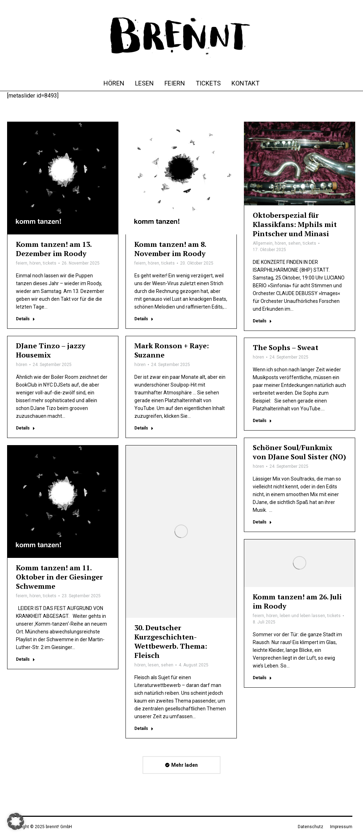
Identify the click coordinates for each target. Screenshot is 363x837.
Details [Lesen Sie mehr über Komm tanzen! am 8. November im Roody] (143, 318)
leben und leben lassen (302, 615)
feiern (21, 263)
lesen (153, 665)
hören (35, 263)
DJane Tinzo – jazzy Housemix (50, 350)
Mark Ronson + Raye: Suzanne (171, 350)
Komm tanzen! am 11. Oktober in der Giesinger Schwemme (59, 577)
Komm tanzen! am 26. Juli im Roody (297, 601)
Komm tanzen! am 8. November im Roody (170, 248)
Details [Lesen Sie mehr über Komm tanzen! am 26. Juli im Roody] (262, 677)
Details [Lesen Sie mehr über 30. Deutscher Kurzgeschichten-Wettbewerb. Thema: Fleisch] (143, 728)
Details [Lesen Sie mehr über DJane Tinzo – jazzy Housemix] (25, 428)
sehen (294, 243)
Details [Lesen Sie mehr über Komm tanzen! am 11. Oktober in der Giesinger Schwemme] (25, 659)
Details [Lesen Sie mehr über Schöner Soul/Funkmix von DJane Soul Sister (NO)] (262, 522)
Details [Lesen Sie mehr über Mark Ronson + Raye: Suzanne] (143, 428)
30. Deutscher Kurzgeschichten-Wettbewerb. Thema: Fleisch (170, 641)
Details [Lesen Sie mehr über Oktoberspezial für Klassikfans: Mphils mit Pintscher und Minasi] (262, 320)
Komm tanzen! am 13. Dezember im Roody (53, 248)
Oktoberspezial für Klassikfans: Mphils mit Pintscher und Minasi (295, 224)
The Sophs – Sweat (285, 347)
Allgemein (263, 243)
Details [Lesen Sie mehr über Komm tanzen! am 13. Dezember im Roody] (25, 318)
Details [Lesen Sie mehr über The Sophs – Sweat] (262, 420)
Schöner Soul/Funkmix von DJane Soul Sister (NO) (299, 452)
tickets (49, 263)
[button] (15, 821)
